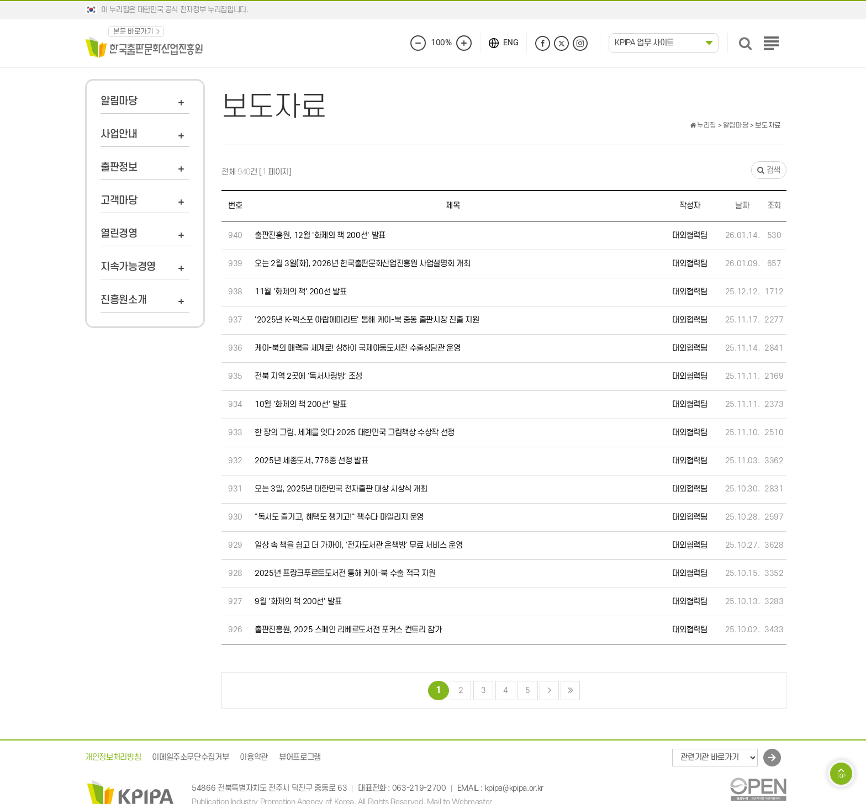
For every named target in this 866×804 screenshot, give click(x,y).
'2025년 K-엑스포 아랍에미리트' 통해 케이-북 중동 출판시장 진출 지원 (367, 320)
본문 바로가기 (133, 31)
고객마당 (119, 201)
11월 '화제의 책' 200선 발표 (300, 292)
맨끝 (570, 690)
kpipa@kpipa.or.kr (514, 789)
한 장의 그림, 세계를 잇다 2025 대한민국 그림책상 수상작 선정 (355, 432)
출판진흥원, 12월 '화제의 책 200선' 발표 (320, 235)
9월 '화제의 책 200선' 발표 (298, 601)
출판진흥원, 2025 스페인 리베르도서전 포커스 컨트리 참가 (348, 629)
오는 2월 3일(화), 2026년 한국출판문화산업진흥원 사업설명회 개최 (362, 263)
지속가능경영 (128, 267)
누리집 (703, 125)
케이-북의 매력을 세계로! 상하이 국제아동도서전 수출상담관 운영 (358, 348)
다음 (549, 690)
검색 (768, 170)
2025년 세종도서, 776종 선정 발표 (311, 461)
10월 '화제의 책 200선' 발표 (300, 404)
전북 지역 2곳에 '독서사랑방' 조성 (308, 376)
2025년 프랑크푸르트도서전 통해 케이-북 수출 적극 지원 (345, 573)
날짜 (742, 205)
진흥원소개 (123, 300)
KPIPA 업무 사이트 (644, 42)
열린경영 (119, 234)
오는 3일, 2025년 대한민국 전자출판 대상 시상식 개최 (341, 489)
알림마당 (119, 101)
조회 (774, 205)
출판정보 (119, 167)
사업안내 (119, 134)
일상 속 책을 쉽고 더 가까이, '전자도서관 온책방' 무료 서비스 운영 (358, 545)
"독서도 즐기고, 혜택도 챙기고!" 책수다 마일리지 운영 (339, 517)
